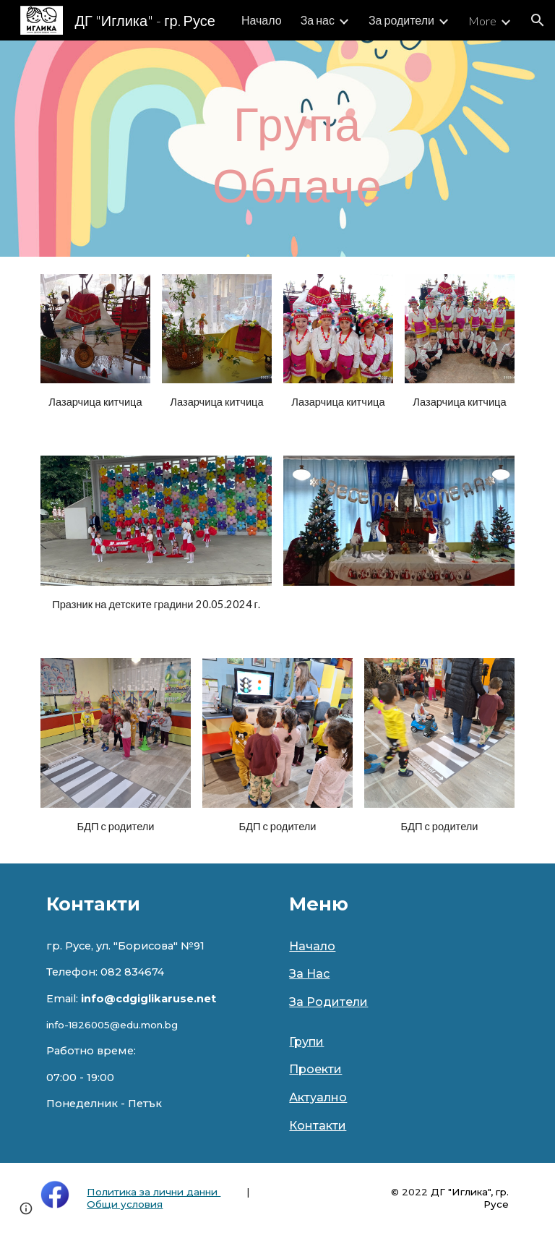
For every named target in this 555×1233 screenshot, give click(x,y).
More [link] (482, 20)
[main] (297, 148)
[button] (537, 20)
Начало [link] (261, 20)
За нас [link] (318, 20)
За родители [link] (401, 20)
